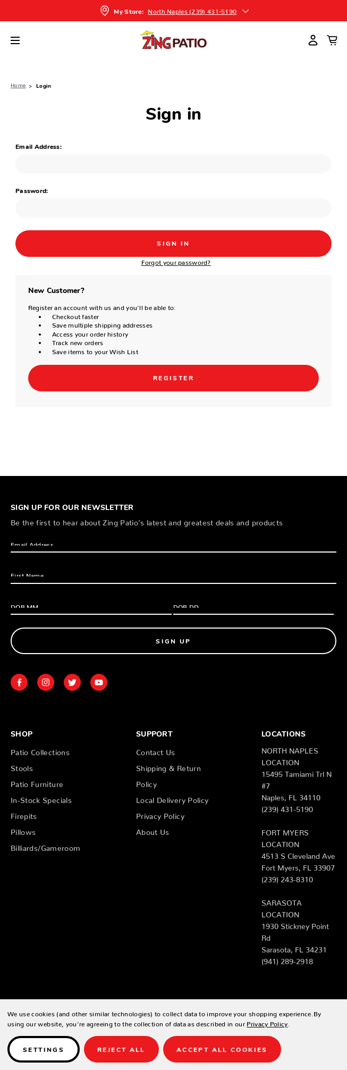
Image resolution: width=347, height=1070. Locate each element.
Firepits (24, 814)
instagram (45, 682)
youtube (99, 682)
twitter (72, 682)
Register (173, 377)
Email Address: (38, 146)
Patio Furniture (37, 782)
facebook (19, 682)
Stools (22, 766)
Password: (31, 190)
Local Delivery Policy (172, 798)
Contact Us (155, 750)
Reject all (121, 1049)
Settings (43, 1049)
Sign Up (173, 640)
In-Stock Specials (41, 798)
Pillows (23, 830)
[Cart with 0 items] (332, 40)
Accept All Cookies (222, 1049)
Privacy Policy (160, 814)
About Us (153, 830)
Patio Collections (40, 750)
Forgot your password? (176, 260)
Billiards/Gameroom (45, 846)
